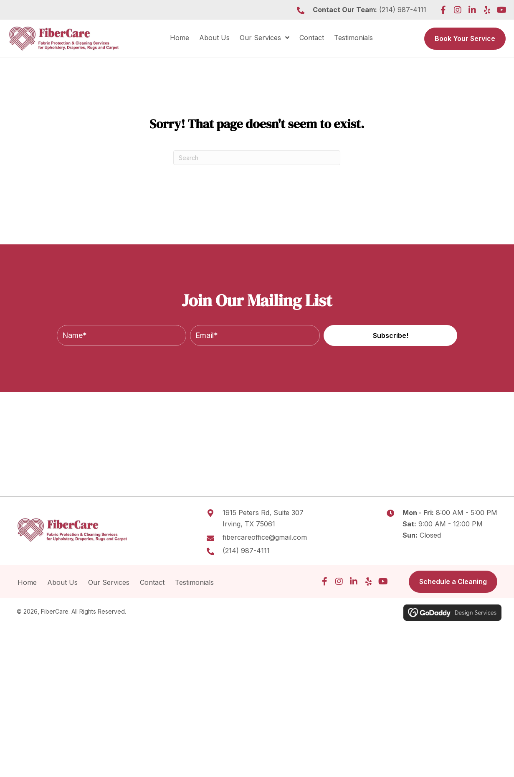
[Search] (256, 157)
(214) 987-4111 (402, 9)
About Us (62, 582)
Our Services (108, 582)
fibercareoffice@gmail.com (265, 537)
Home (27, 582)
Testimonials (195, 582)
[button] (443, 10)
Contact (152, 582)
